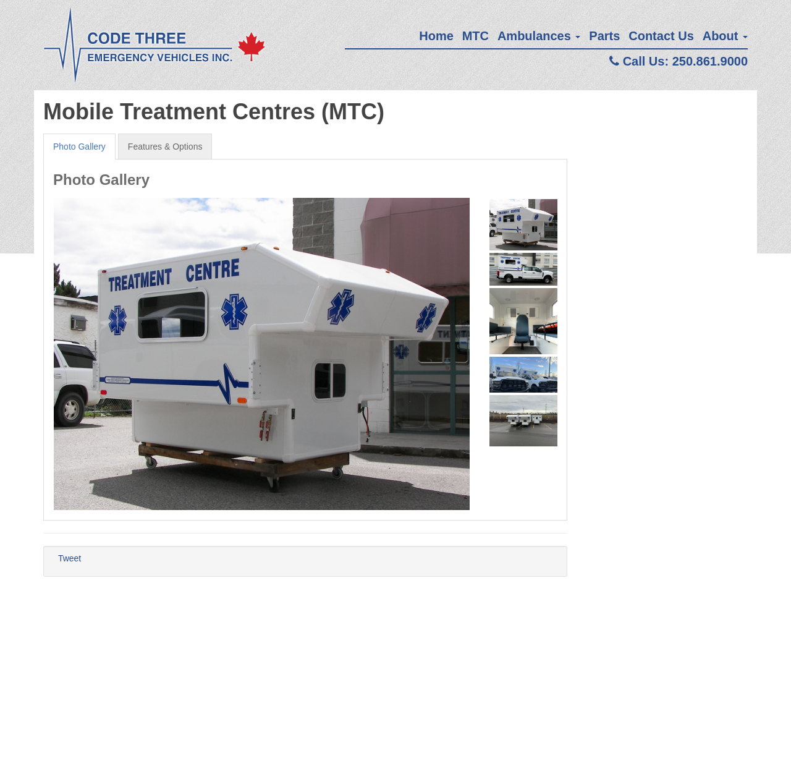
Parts (604, 36)
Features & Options (165, 146)
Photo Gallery (79, 146)
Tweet (69, 558)
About (725, 36)
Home (436, 36)
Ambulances (538, 36)
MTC (475, 36)
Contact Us (661, 36)
